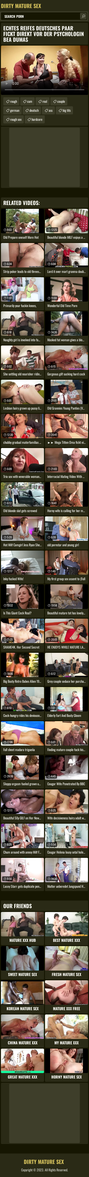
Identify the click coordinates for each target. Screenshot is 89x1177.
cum (29, 101)
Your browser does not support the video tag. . (44, 70)
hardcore (37, 119)
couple (61, 101)
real (44, 101)
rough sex (15, 119)
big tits (67, 110)
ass (51, 110)
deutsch (34, 110)
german (14, 110)
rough (13, 101)
